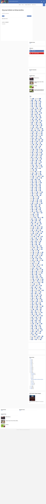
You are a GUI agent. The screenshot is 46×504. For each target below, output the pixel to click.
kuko (38, 267)
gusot (34, 232)
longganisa (35, 283)
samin (34, 364)
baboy (38, 71)
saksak (34, 359)
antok (39, 183)
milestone (39, 313)
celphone (38, 210)
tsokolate (39, 402)
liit (33, 280)
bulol (34, 204)
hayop (34, 128)
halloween (34, 237)
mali (34, 297)
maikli (34, 147)
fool (34, 123)
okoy (34, 324)
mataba (34, 150)
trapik (34, 400)
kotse (34, 267)
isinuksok (34, 248)
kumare (34, 272)
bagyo (38, 188)
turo (34, 405)
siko (37, 373)
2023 (35, 438)
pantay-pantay (40, 332)
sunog (38, 381)
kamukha (39, 131)
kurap (38, 272)
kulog (38, 269)
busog (38, 118)
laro (34, 137)
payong (38, 337)
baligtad (34, 191)
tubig (39, 88)
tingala (39, 392)
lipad (38, 139)
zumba (34, 172)
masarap (34, 307)
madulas (34, 288)
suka (38, 164)
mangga (34, 302)
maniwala (39, 302)
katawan (38, 261)
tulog (37, 69)
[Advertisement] (38, 423)
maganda (39, 145)
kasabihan (39, 259)
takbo (34, 74)
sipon (34, 378)
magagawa (39, 288)
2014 (35, 446)
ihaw (34, 245)
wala (34, 413)
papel (34, 158)
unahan (34, 408)
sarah (34, 367)
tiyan (38, 397)
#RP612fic (39, 172)
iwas (37, 250)
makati (34, 294)
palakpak (39, 326)
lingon (37, 280)
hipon (38, 242)
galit (38, 77)
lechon (38, 137)
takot (34, 386)
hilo (37, 240)
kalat (34, 256)
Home (2, 4)
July (35, 452)
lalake (39, 80)
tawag (38, 389)
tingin (34, 394)
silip (41, 373)
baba (38, 185)
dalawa (40, 120)
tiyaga (34, 397)
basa (38, 82)
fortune (38, 226)
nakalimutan (39, 316)
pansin (34, 332)
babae (34, 71)
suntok (34, 166)
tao (33, 69)
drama (38, 221)
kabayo (34, 253)
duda (38, 223)
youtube (38, 416)
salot (34, 362)
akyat (38, 177)
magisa (34, 291)
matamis (39, 150)
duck (34, 223)
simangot (34, 375)
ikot (41, 245)
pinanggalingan (39, 343)
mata (38, 101)
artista (40, 112)
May (35, 455)
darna (38, 218)
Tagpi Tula (16, 4)
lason (34, 278)
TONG (34, 177)
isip (38, 248)
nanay (34, 318)
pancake (39, 156)
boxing (34, 202)
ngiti (34, 321)
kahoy (38, 253)
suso (34, 383)
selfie (34, 164)
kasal (34, 261)
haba (34, 234)
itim (33, 250)
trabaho (34, 109)
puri (39, 351)
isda (34, 96)
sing (39, 375)
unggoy (39, 408)
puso (34, 161)
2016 (35, 444)
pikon (34, 343)
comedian (39, 213)
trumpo (39, 400)
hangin (38, 126)
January (36, 462)
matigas (39, 310)
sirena (38, 378)
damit (34, 85)
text (34, 169)
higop (34, 240)
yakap (34, 416)
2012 (35, 449)
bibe (33, 196)
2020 (35, 440)
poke (37, 348)
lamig (38, 275)
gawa (34, 229)
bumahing (38, 204)
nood (38, 321)
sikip (34, 373)
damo (34, 218)
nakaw (34, 153)
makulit (39, 294)
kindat (38, 264)
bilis (34, 115)
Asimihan (39, 52)
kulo (34, 269)
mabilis (34, 145)
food (34, 226)
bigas (37, 196)
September (36, 451)
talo (38, 386)
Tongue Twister (10, 4)
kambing (34, 131)
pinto (38, 345)
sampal (38, 364)
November (36, 450)
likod (34, 139)
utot (38, 74)
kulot (34, 134)
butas (38, 207)
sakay (38, 356)
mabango (34, 286)
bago (34, 188)
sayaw (34, 107)
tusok (38, 405)
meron (34, 313)
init (41, 128)
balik (39, 191)
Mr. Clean (34, 175)
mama (39, 299)
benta (38, 194)
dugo (38, 93)
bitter (38, 199)
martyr (34, 305)
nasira (38, 318)
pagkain (34, 66)
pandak (34, 329)
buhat (34, 118)
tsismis (34, 402)
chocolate (34, 120)
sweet (38, 383)
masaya (39, 307)
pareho (38, 158)
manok (34, 101)
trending (38, 169)
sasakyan (38, 367)
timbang (34, 392)
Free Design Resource (27, 502)
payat (34, 337)
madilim (39, 286)
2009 (35, 466)
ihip (37, 245)
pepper (34, 340)
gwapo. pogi (39, 232)
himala (34, 242)
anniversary (35, 112)
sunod (34, 381)
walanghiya (38, 413)
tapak (34, 389)
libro (38, 278)
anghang (39, 180)
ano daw (34, 183)
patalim (40, 335)
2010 (35, 465)
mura (34, 316)
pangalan (34, 88)
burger (34, 207)
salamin (39, 359)
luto (39, 142)
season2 (34, 370)
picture (38, 104)
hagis (38, 234)
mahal (39, 99)
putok (38, 161)
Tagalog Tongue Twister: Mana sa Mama (40, 50)
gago (38, 85)
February (36, 461)
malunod (34, 299)
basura (34, 194)
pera (34, 104)
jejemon (34, 80)
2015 (35, 445)
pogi (34, 348)
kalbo (38, 256)
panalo (34, 156)
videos (34, 411)
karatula (34, 259)
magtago (39, 291)
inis (37, 128)
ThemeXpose (21, 502)
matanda (34, 310)
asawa (34, 185)
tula (34, 90)
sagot (34, 356)
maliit (38, 297)
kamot (38, 96)
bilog (34, 199)
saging (38, 354)
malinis (38, 147)
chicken (34, 213)
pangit (34, 82)
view (38, 411)
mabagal (34, 99)
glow (38, 229)
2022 (35, 439)
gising (38, 123)
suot (38, 166)
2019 (35, 441)
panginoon (39, 329)
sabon (34, 354)
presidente (34, 351)
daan (38, 215)
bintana (38, 115)
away (37, 90)
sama (38, 362)
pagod (34, 326)
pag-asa (38, 324)
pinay (34, 345)
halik (34, 126)
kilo (33, 264)
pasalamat (34, 335)
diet (33, 221)
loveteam (34, 142)
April (35, 458)
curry (34, 215)
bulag (38, 202)
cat (33, 210)
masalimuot (39, 305)
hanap (39, 237)
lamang (34, 275)
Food (5, 4)
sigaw (39, 370)
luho (39, 283)
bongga (34, 93)
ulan (38, 109)
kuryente (38, 134)
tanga (38, 107)
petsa (38, 340)
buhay (34, 77)
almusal (34, 180)
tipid (38, 394)
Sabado (39, 175)
